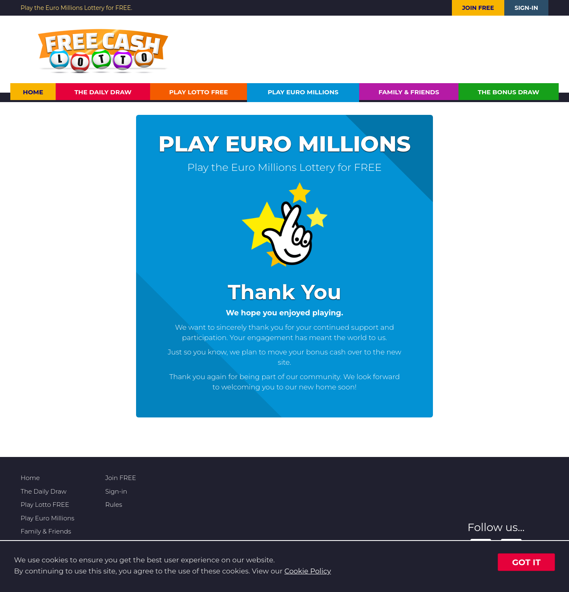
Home (33, 92)
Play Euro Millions (303, 92)
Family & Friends (409, 92)
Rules (113, 504)
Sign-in (526, 8)
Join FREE (478, 8)
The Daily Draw (103, 92)
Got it (526, 562)
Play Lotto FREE (198, 92)
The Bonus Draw (508, 92)
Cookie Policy (307, 571)
